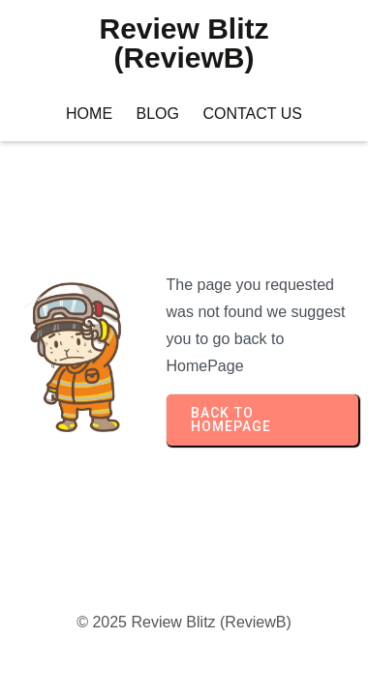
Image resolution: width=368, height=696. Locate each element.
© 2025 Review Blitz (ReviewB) (184, 622)
